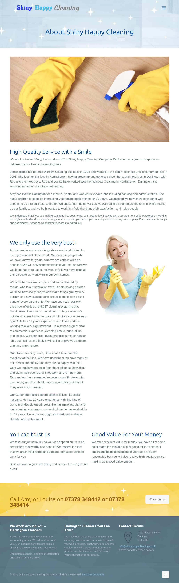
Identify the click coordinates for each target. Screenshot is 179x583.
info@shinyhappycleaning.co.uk (137, 546)
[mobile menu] (164, 8)
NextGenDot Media (93, 574)
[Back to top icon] (165, 574)
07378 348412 (83, 499)
